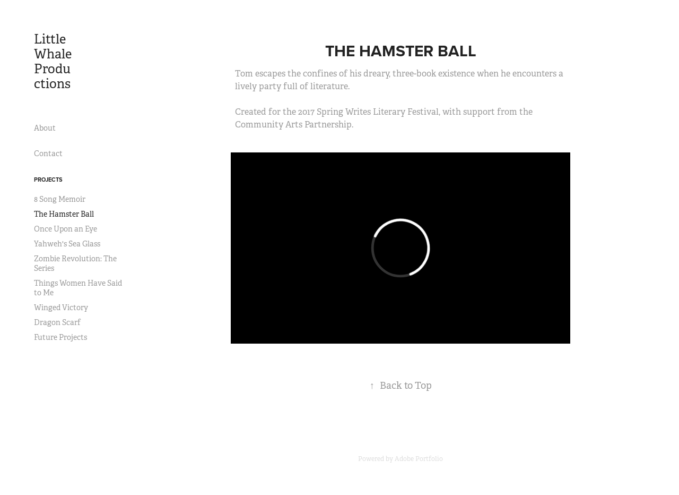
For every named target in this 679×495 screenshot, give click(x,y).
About (45, 128)
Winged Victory (61, 307)
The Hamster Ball (64, 214)
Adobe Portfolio (419, 459)
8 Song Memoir (59, 199)
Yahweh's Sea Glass (67, 244)
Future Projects (60, 337)
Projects (48, 179)
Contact (48, 153)
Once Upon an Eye (65, 229)
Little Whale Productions (54, 61)
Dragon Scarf (57, 322)
